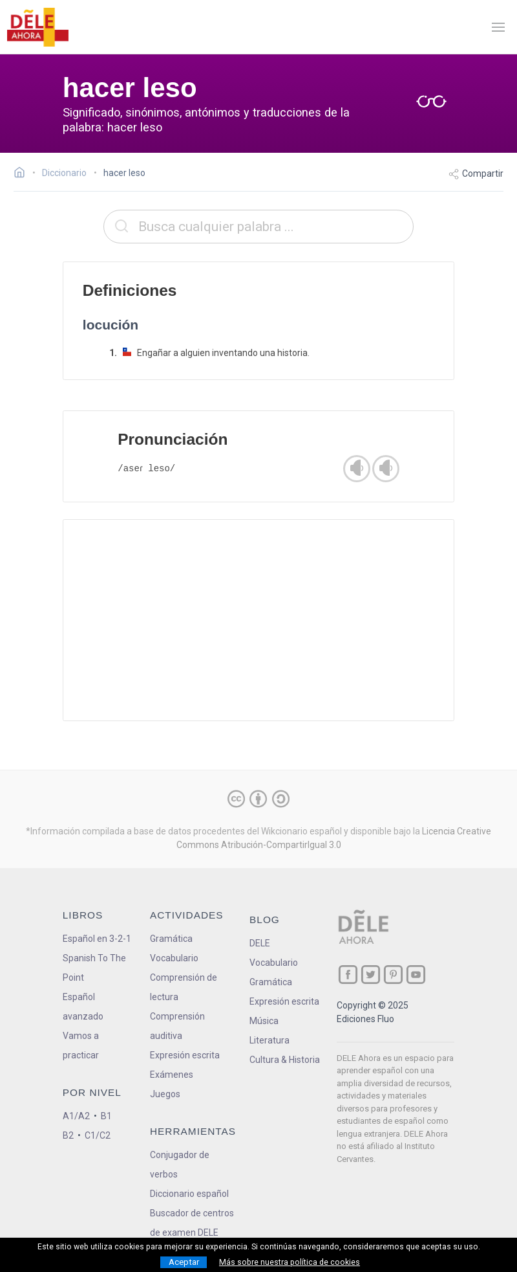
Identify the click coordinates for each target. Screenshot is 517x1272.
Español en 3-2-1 (97, 938)
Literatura (269, 1040)
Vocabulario (174, 958)
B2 (68, 1135)
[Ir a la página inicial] (23, 174)
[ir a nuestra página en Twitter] (370, 974)
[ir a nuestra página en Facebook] (348, 974)
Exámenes (171, 1074)
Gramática (171, 938)
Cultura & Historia (284, 1059)
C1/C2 (98, 1135)
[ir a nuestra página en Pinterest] (393, 974)
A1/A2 (76, 1116)
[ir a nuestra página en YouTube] (416, 974)
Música (264, 1021)
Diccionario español (189, 1193)
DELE (259, 943)
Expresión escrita (185, 1055)
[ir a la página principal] (37, 27)
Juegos (165, 1094)
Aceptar (184, 1262)
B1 (106, 1116)
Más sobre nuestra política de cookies (289, 1262)
